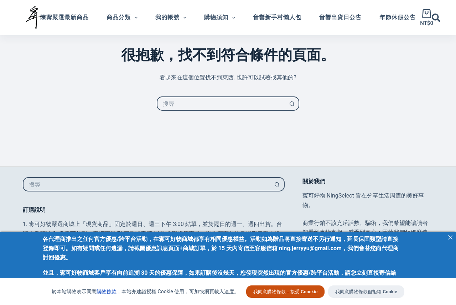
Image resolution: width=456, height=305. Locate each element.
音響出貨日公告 (340, 17)
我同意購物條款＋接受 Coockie (285, 291)
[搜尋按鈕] (292, 103)
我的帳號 (172, 18)
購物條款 (106, 291)
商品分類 (123, 18)
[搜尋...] (221, 103)
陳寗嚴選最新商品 (64, 17)
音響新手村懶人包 (277, 17)
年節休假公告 (397, 17)
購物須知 (221, 18)
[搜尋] (436, 18)
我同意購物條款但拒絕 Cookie (366, 291)
